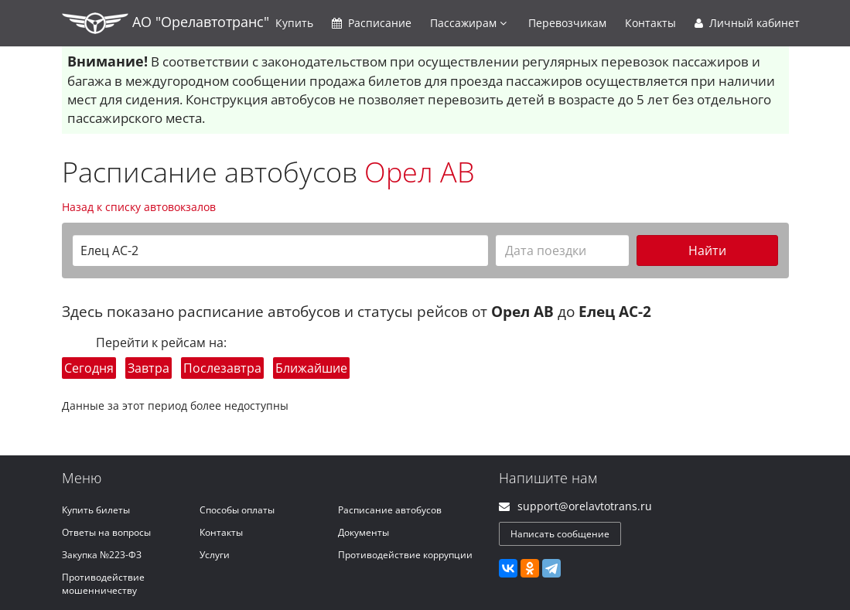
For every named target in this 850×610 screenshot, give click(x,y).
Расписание (371, 22)
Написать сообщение (559, 533)
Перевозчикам (567, 22)
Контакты (650, 22)
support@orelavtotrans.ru (584, 506)
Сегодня (89, 368)
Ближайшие (311, 368)
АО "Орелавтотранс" (165, 23)
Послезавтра (222, 368)
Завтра (148, 368)
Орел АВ (419, 172)
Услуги (215, 554)
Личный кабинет (747, 22)
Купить (294, 22)
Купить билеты (96, 509)
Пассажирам (468, 22)
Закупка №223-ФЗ (102, 554)
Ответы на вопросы (106, 532)
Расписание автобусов (390, 509)
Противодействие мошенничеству (103, 584)
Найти (707, 250)
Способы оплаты (237, 509)
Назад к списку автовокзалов (139, 206)
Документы (363, 532)
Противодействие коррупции (405, 554)
